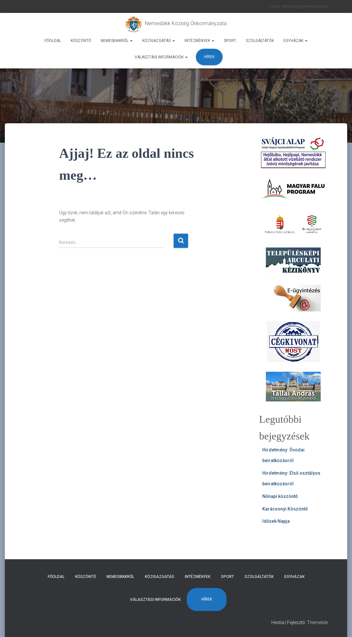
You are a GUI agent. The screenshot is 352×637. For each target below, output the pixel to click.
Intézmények (199, 40)
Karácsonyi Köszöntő (285, 508)
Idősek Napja (276, 521)
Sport (230, 40)
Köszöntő (81, 40)
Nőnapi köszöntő (280, 496)
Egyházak (295, 40)
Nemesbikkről (117, 40)
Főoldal (53, 40)
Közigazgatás (158, 40)
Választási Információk (161, 57)
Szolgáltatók (260, 40)
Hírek (209, 57)
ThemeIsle (317, 622)
